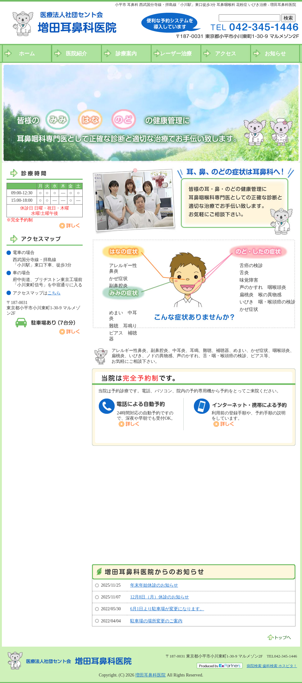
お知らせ (275, 54)
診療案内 (126, 54)
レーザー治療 (176, 54)
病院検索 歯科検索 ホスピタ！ (272, 666)
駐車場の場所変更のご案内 (156, 621)
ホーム (27, 54)
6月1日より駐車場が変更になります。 (167, 609)
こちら (54, 293)
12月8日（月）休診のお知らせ (159, 597)
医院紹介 (76, 54)
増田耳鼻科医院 (150, 675)
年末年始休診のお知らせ (154, 585)
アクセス (225, 54)
